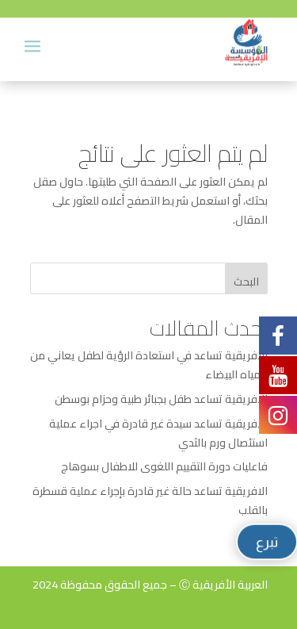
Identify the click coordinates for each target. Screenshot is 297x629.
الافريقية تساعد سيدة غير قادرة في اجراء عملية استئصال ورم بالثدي (158, 433)
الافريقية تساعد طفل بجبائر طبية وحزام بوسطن (161, 399)
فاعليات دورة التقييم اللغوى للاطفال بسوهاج (164, 466)
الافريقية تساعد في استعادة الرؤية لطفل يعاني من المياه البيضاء (149, 365)
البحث (246, 281)
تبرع (267, 541)
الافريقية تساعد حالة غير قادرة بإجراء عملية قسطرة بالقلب (150, 500)
